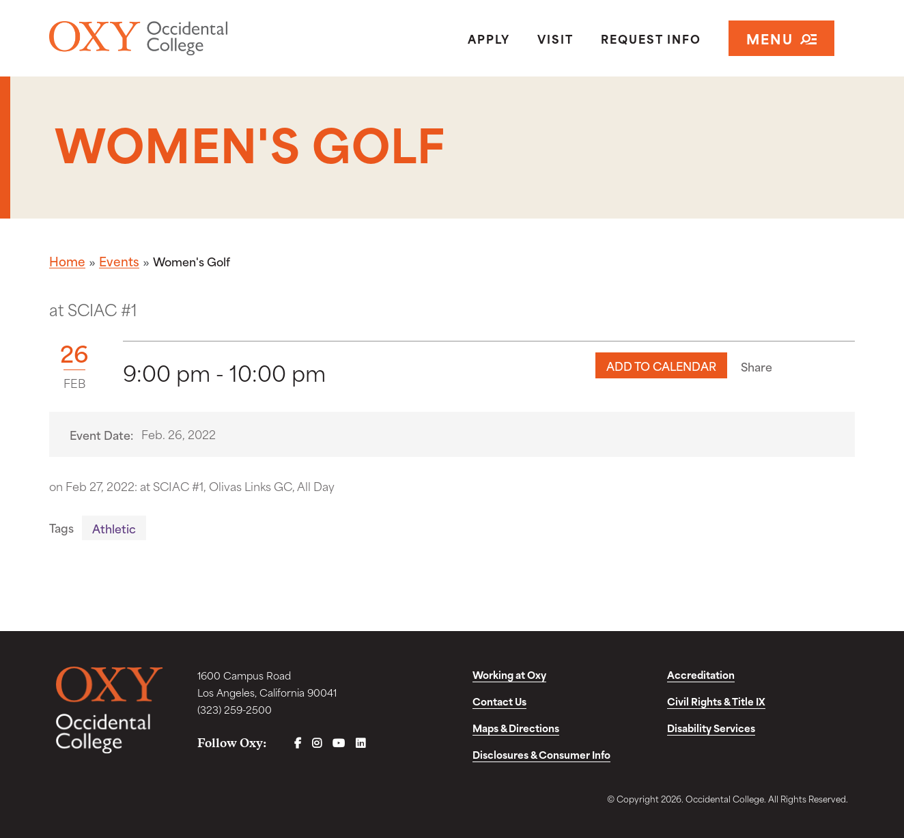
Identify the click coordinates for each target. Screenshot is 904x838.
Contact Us (499, 701)
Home (67, 260)
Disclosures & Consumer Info (541, 754)
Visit (555, 38)
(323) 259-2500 (234, 709)
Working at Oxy (509, 674)
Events (119, 260)
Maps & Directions (515, 728)
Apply (489, 38)
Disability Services (711, 728)
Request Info (651, 38)
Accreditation (701, 674)
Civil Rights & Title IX (716, 701)
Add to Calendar (661, 365)
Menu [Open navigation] (781, 37)
